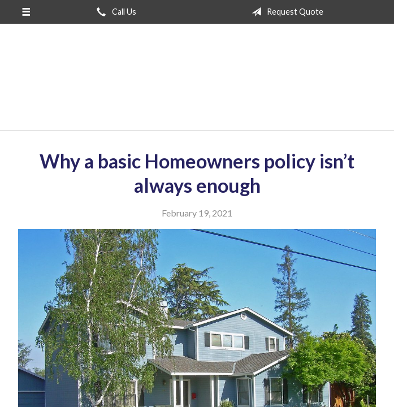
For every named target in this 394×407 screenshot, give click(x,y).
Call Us (114, 12)
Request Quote (285, 12)
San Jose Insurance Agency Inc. (197, 82)
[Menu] (25, 12)
